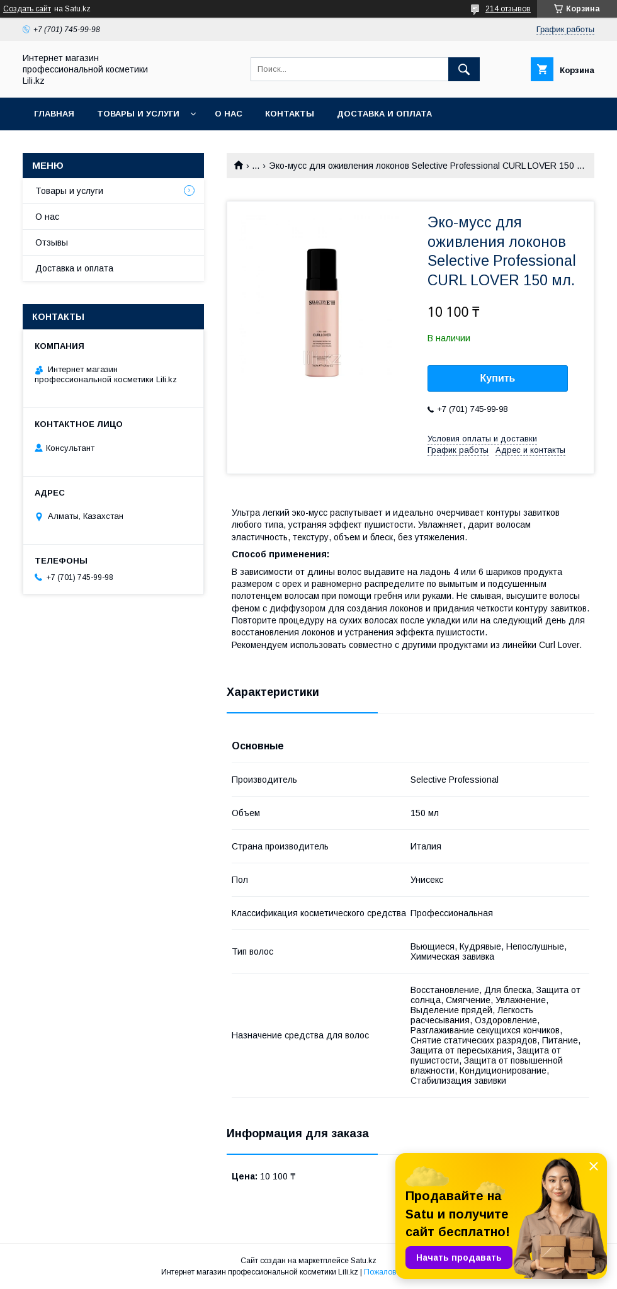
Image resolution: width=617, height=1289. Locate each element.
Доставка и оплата (384, 113)
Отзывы (51, 242)
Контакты (289, 113)
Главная (54, 113)
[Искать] (464, 69)
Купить (498, 378)
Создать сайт (27, 8)
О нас (228, 113)
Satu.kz (363, 1260)
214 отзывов (508, 8)
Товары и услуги (138, 113)
